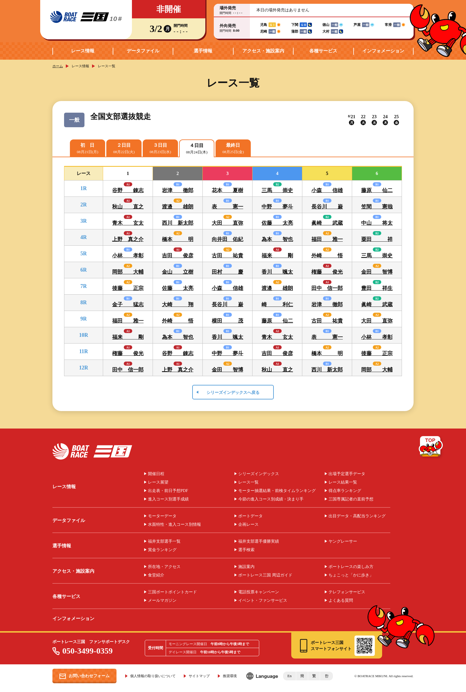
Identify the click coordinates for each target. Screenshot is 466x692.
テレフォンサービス (347, 592)
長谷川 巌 (327, 207)
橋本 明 (177, 239)
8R (83, 302)
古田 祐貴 (227, 256)
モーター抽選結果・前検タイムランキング (277, 491)
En (289, 676)
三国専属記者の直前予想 (351, 499)
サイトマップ (199, 676)
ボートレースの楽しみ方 (351, 567)
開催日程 (156, 474)
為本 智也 (277, 239)
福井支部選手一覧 (164, 541)
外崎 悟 (327, 256)
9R (83, 319)
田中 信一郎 (327, 288)
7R (83, 286)
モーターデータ (162, 516)
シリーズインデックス (258, 474)
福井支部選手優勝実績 (258, 541)
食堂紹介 (156, 575)
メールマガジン (162, 601)
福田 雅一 (327, 239)
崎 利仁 (277, 304)
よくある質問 (341, 601)
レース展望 (158, 482)
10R (83, 335)
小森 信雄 (327, 190)
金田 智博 (377, 272)
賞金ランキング (162, 550)
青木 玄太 (128, 223)
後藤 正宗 (128, 288)
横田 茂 (227, 321)
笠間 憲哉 (377, 207)
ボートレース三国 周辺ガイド (265, 575)
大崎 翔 (177, 304)
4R (83, 237)
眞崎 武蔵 (327, 223)
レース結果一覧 (343, 482)
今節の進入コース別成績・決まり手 (270, 499)
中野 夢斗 (277, 207)
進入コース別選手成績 (168, 499)
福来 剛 (277, 256)
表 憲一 (227, 207)
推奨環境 (230, 676)
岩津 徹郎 (177, 190)
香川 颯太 (277, 272)
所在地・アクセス (164, 567)
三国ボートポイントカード (172, 592)
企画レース (248, 525)
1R (83, 188)
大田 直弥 (227, 223)
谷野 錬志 (128, 190)
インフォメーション (383, 50)
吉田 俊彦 (177, 256)
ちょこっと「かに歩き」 (351, 575)
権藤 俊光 (327, 272)
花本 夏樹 (227, 190)
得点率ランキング (345, 491)
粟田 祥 (377, 239)
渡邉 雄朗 (177, 207)
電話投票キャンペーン (258, 592)
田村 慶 (227, 272)
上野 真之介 (128, 239)
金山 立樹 (177, 272)
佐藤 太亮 (277, 223)
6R (83, 270)
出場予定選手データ (347, 474)
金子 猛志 (128, 304)
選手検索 (246, 550)
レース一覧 (248, 482)
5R (83, 253)
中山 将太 (377, 223)
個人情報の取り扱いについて (153, 676)
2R (83, 205)
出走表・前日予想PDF (168, 491)
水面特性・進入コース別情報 (174, 525)
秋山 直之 (128, 207)
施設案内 (246, 567)
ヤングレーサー (343, 541)
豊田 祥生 (377, 288)
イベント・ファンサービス (262, 601)
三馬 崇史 (277, 190)
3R (83, 221)
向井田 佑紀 (227, 239)
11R (83, 351)
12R (83, 368)
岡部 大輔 (128, 272)
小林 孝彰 (128, 256)
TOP (431, 447)
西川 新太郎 (177, 223)
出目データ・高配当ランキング (357, 516)
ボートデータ (250, 516)
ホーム (57, 66)
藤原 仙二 (377, 190)
